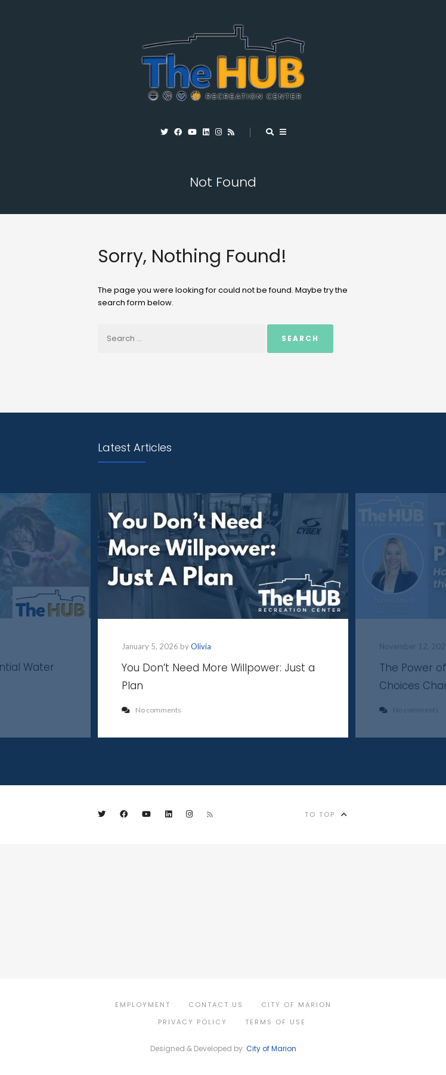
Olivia (201, 646)
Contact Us (215, 1004)
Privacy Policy (192, 1022)
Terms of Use (275, 1022)
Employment (143, 1004)
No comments (151, 709)
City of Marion (296, 1004)
